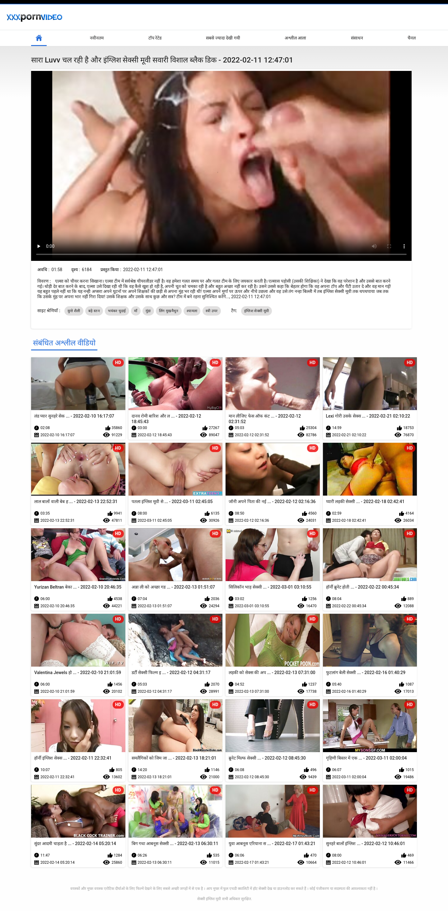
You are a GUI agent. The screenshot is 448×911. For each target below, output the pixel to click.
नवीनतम (97, 37)
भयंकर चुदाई (117, 311)
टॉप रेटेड (154, 37)
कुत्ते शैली (74, 311)
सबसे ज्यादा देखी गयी (223, 37)
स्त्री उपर (212, 311)
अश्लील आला (295, 37)
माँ (135, 311)
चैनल (412, 37)
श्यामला (192, 311)
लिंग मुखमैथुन (168, 311)
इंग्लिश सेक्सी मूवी (256, 311)
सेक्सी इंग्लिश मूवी (209, 899)
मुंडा (148, 311)
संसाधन (357, 37)
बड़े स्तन (94, 311)
